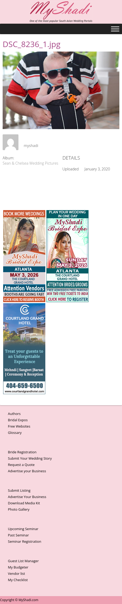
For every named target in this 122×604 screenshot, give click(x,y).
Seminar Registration (24, 541)
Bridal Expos (18, 420)
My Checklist (18, 579)
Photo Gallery (19, 509)
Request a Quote (21, 464)
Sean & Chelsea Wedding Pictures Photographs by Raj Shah (52, 163)
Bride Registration (22, 452)
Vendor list (16, 573)
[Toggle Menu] (115, 28)
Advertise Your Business (27, 496)
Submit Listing (19, 490)
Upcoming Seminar (23, 528)
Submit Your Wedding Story (30, 458)
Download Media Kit (24, 503)
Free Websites (19, 426)
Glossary (15, 432)
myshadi (31, 145)
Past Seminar (18, 535)
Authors (14, 413)
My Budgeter (18, 567)
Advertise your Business (27, 471)
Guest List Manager (23, 561)
